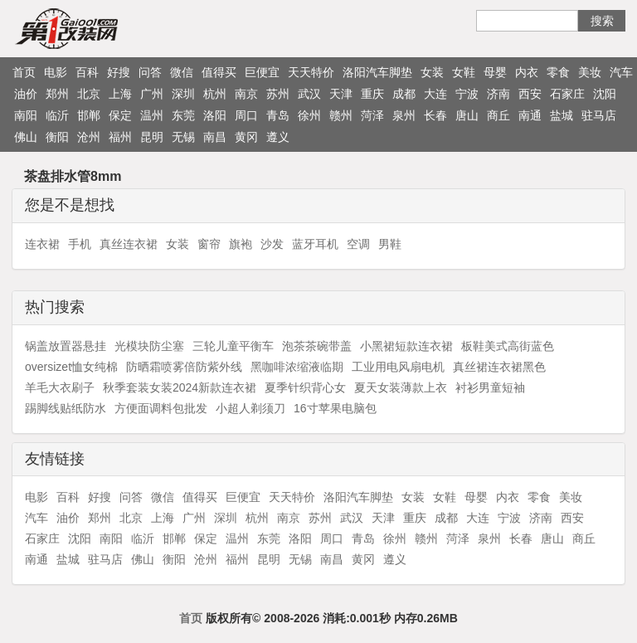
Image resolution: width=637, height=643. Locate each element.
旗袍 (240, 244)
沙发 (272, 244)
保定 (120, 115)
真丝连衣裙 (129, 244)
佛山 (25, 137)
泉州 (404, 115)
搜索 (602, 20)
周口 (246, 115)
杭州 (214, 93)
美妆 (589, 72)
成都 (404, 93)
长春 (435, 115)
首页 (24, 72)
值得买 (219, 72)
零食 (558, 72)
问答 (150, 72)
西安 (530, 93)
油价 (25, 93)
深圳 (183, 93)
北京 (88, 93)
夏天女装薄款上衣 (400, 387)
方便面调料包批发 (160, 408)
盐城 (561, 115)
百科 (87, 72)
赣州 (341, 115)
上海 (120, 93)
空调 (358, 244)
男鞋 (389, 244)
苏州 (277, 93)
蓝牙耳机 (315, 244)
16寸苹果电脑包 (335, 408)
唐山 (467, 115)
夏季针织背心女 (305, 387)
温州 (151, 115)
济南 (498, 93)
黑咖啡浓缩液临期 (296, 366)
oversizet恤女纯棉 (71, 366)
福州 (120, 137)
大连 (435, 93)
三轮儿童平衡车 (233, 346)
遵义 (277, 137)
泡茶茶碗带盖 (317, 346)
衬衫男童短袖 (490, 387)
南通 (530, 115)
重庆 (372, 93)
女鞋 (463, 72)
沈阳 (604, 93)
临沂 (57, 115)
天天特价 (311, 72)
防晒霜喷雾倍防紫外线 (184, 366)
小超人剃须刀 (250, 408)
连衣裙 (42, 244)
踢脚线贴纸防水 (65, 408)
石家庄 (567, 93)
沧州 (88, 137)
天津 (341, 93)
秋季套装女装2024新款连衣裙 (179, 387)
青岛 (277, 115)
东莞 (183, 115)
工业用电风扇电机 (398, 366)
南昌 (214, 137)
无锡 (183, 137)
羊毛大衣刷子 (60, 387)
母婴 (495, 72)
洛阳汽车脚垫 (377, 72)
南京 (246, 93)
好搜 (118, 72)
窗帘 (209, 244)
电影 (55, 72)
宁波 (467, 93)
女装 (432, 72)
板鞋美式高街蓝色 (507, 346)
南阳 (25, 115)
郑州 (57, 93)
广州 (151, 93)
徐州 (309, 115)
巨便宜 (262, 72)
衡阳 (57, 137)
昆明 (151, 137)
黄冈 (246, 137)
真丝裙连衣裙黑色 (499, 366)
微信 (181, 72)
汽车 (621, 72)
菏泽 (372, 115)
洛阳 (214, 115)
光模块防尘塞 (149, 346)
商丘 (498, 115)
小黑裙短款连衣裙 (406, 346)
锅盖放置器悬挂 (65, 346)
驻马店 (598, 115)
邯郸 (88, 115)
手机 (79, 244)
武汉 (309, 93)
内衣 (526, 72)
